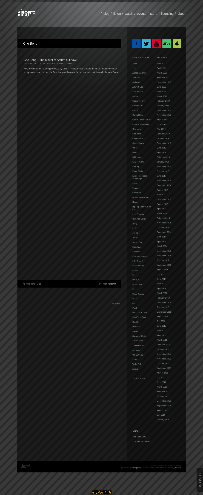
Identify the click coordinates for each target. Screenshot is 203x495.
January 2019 (163, 138)
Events (135, 183)
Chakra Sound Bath (140, 124)
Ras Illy (135, 322)
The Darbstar (138, 345)
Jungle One (137, 242)
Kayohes (136, 252)
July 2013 (161, 274)
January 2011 (163, 396)
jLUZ (134, 228)
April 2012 (161, 335)
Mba (134, 275)
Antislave (136, 82)
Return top (115, 304)
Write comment (65, 63)
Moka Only (137, 284)
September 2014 (164, 232)
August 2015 (162, 204)
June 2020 (161, 87)
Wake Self (136, 364)
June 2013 (161, 279)
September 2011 (164, 368)
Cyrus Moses (138, 143)
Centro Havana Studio (141, 120)
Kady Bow (136, 247)
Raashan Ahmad (139, 313)
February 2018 (163, 157)
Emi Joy (135, 167)
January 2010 (163, 420)
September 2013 (164, 265)
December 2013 (164, 251)
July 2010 (161, 415)
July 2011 (161, 377)
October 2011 (163, 363)
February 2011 (163, 391)
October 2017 (163, 171)
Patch (134, 308)
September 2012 (164, 312)
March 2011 (162, 387)
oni (133, 303)
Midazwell (178, 468)
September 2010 (164, 406)
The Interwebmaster (141, 441)
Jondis (135, 233)
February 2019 (163, 134)
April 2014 (161, 241)
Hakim (135, 202)
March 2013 (162, 293)
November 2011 (164, 359)
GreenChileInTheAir (141, 197)
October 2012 (163, 307)
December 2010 (164, 401)
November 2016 (164, 181)
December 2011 (164, 354)
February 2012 (163, 344)
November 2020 (164, 82)
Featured (136, 188)
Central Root (137, 115)
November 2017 (164, 167)
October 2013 (163, 260)
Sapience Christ (139, 336)
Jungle (135, 238)
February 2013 (163, 298)
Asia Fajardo (137, 91)
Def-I (134, 148)
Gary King (136, 193)
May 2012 (161, 330)
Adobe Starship (139, 73)
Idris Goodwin (138, 214)
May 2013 (161, 284)
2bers (134, 63)
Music (135, 298)
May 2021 (161, 63)
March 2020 (162, 96)
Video (134, 359)
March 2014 (162, 246)
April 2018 (161, 152)
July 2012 (161, 321)
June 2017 (161, 176)
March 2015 (162, 213)
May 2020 (161, 91)
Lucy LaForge (138, 266)
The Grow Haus (139, 437)
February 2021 (163, 77)
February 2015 (163, 218)
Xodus (135, 369)
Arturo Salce (137, 87)
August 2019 (162, 120)
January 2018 (163, 162)
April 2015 (161, 209)
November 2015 (164, 199)
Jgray (134, 224)
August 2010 (162, 410)
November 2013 (164, 256)
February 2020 (163, 101)
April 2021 (161, 68)
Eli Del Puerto (138, 162)
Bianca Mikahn (138, 101)
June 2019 (161, 124)
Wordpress (136, 468)
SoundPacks (137, 341)
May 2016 (161, 195)
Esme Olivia (137, 171)
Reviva (135, 331)
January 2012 (163, 349)
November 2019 (164, 115)
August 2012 (162, 316)
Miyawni (135, 280)
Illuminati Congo (139, 219)
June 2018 (161, 148)
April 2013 (161, 288)
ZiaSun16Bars (138, 378)
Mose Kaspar (138, 294)
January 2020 (163, 106)
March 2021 (162, 73)
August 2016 (162, 190)
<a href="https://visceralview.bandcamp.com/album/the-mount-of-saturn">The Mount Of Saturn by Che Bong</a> (55, 143)
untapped (136, 350)
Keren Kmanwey (139, 256)
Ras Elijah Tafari (139, 317)
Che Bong (30, 284)
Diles (39, 284)
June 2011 (161, 382)
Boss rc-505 (137, 106)
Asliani (135, 96)
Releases (136, 327)
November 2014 (164, 223)
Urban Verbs (137, 355)
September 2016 (164, 185)
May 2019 (161, 129)
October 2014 (163, 227)
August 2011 (162, 373)
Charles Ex (137, 129)
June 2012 (161, 326)
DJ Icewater (137, 157)
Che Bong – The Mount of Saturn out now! (50, 59)
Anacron (136, 77)
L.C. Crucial (137, 261)
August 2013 (162, 270)
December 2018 (164, 143)
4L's (134, 68)
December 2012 (164, 302)
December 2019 (164, 110)
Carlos (135, 110)
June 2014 (161, 237)
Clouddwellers (138, 138)
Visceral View (49, 63)
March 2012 (162, 340)
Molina (135, 289)
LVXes (135, 270)
